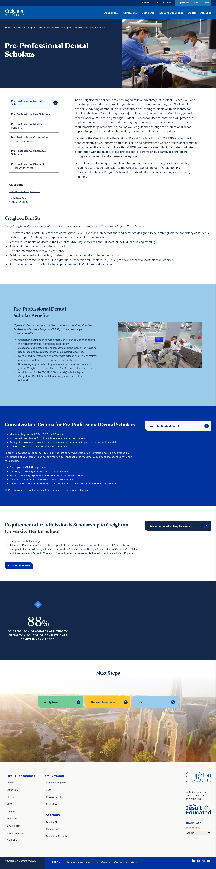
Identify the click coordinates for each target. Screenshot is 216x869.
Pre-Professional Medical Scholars (27, 126)
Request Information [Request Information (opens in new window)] (103, 702)
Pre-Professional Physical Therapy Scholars (27, 166)
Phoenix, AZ (52, 829)
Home (7, 27)
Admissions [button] (130, 13)
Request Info (183, 2)
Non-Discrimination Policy (78, 861)
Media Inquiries (54, 804)
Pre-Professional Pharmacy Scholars (28, 152)
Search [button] (166, 2)
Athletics (205, 13)
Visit (196, 2)
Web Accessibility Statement (127, 861)
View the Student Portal (164, 426)
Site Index (12, 840)
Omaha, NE (52, 822)
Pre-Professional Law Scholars (30, 114)
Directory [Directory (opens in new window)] (11, 782)
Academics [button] (111, 13)
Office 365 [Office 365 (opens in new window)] (12, 790)
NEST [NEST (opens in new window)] (9, 804)
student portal (64, 490)
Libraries (11, 811)
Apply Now (51, 702)
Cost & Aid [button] (148, 13)
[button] (19, 565)
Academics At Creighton (25, 27)
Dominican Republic (57, 836)
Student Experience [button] (171, 13)
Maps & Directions (55, 797)
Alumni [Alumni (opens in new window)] (145, 2)
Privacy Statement (102, 861)
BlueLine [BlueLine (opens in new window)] (11, 797)
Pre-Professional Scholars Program (55, 27)
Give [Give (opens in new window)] (155, 2)
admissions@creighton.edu (24, 191)
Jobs (48, 790)
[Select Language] (198, 833)
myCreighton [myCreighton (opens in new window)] (13, 826)
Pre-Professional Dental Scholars (26, 103)
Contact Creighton (56, 782)
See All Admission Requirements (169, 526)
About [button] (192, 13)
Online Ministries (15, 833)
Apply (206, 2)
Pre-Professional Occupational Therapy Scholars (30, 139)
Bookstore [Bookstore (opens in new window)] (12, 818)
